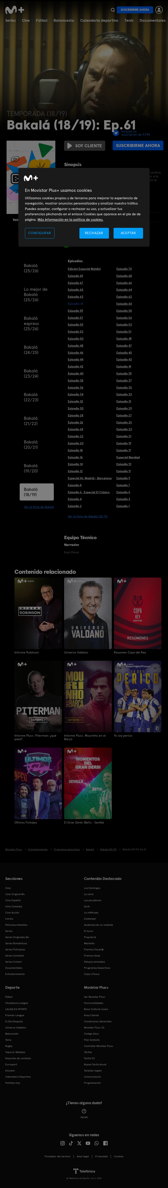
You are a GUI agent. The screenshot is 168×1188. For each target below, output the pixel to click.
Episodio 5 (123, 492)
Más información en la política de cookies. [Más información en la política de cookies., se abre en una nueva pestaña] (70, 219)
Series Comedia (14, 955)
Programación (92, 1082)
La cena (88, 893)
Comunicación (92, 1076)
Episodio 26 (75, 422)
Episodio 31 (123, 401)
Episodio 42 (75, 366)
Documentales (153, 20)
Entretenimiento (15, 973)
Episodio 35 (124, 387)
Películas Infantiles (16, 924)
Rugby (8, 1045)
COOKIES (118, 1155)
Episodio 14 (75, 464)
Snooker (10, 1070)
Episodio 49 (124, 338)
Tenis (128, 20)
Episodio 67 (75, 283)
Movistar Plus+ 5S (94, 1027)
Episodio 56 (124, 317)
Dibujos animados (94, 961)
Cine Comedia (13, 906)
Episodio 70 (124, 269)
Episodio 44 (75, 359)
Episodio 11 (123, 471)
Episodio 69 (75, 276)
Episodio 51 (123, 331)
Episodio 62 (124, 296)
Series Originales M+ (17, 936)
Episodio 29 (124, 408)
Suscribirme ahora (135, 9)
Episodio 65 (75, 289)
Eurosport (11, 1064)
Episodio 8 (75, 485)
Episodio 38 (75, 380)
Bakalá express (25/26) (31, 323)
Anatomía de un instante (98, 924)
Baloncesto (64, 20)
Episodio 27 (124, 415)
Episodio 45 (124, 352)
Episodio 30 (76, 408)
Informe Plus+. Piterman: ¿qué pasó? (35, 737)
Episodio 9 (123, 478)
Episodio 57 (75, 317)
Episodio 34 (75, 394)
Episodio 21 (123, 436)
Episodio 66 (124, 283)
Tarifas (88, 1051)
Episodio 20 (76, 443)
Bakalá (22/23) (31, 397)
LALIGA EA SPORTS (16, 1008)
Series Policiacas (15, 949)
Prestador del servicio (57, 1155)
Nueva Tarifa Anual (95, 1064)
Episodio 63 (75, 296)
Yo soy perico (123, 735)
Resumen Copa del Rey (130, 652)
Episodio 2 (75, 506)
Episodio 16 (75, 457)
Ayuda (84, 1113)
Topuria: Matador (15, 1051)
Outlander (90, 918)
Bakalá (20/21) (31, 444)
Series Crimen (13, 961)
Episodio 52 (75, 331)
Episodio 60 (124, 303)
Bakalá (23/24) (31, 373)
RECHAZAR (94, 233)
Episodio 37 (124, 380)
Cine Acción (12, 912)
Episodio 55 (75, 324)
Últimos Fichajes (25, 822)
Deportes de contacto (18, 1057)
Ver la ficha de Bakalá (39, 507)
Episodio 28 (75, 415)
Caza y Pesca (91, 973)
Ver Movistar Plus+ (94, 996)
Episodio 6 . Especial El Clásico (89, 492)
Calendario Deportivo (18, 1076)
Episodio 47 (124, 345)
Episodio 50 (76, 338)
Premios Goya (92, 955)
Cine (26, 20)
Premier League (14, 1014)
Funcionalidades (93, 1002)
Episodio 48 (75, 345)
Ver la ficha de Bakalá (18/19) (88, 516)
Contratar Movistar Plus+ (98, 1045)
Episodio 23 (124, 429)
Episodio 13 (123, 464)
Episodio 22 (75, 436)
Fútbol (41, 20)
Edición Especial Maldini (84, 269)
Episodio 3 (123, 499)
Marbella (89, 942)
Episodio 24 (75, 429)
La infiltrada (91, 912)
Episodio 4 (75, 499)
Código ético (91, 1033)
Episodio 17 (123, 450)
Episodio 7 (123, 485)
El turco (88, 930)
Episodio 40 (76, 373)
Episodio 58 (124, 310)
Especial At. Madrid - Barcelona (90, 478)
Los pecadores (92, 899)
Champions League (16, 1002)
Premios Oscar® (94, 949)
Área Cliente (91, 1014)
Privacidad (101, 1155)
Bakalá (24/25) (31, 350)
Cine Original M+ (15, 893)
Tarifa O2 (89, 1057)
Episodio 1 (123, 506)
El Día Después (14, 1021)
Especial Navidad (128, 457)
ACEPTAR (128, 233)
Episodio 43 (124, 359)
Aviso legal (83, 1155)
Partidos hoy (12, 1082)
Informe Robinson (26, 652)
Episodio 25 (124, 422)
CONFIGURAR (39, 233)
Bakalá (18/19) (31, 492)
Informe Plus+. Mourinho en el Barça (85, 737)
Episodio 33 (124, 394)
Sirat (86, 906)
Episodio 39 (124, 373)
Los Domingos (92, 887)
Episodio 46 (75, 352)
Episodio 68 (124, 276)
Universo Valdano (76, 652)
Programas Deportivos (97, 967)
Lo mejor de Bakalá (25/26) (35, 294)
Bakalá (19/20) (31, 468)
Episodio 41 (123, 366)
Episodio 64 (124, 289)
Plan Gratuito (92, 1039)
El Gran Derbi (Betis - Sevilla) (84, 822)
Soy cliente (84, 146)
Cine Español (13, 899)
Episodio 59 (75, 310)
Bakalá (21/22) (31, 421)
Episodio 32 (75, 401)
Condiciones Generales (98, 1021)
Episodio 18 (75, 450)
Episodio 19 (123, 443)
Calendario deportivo (99, 20)
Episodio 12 (75, 471)
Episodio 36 (75, 387)
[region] (84, 207)
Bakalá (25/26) (31, 268)
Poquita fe (90, 936)
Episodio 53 (124, 324)
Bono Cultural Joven (96, 1008)
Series (10, 20)
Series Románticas (16, 942)
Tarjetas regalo (93, 1070)
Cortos (9, 918)
